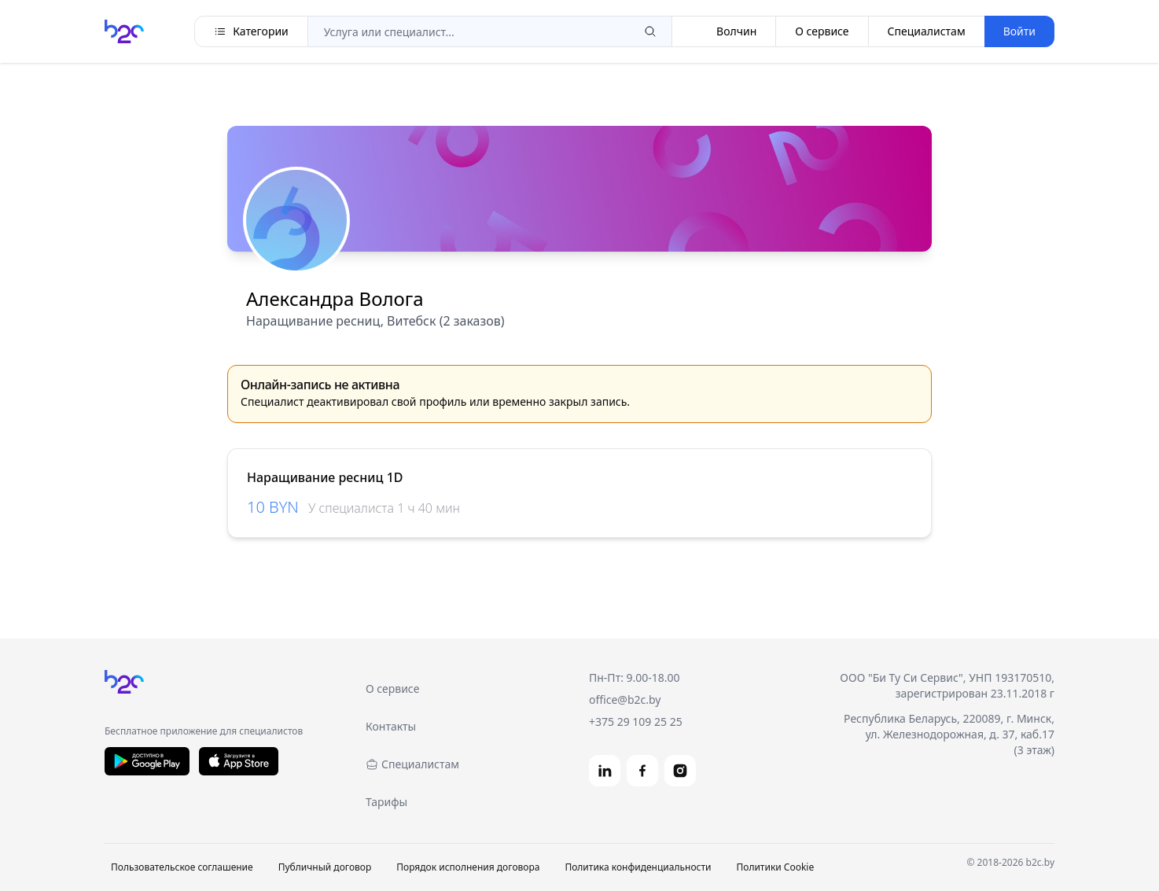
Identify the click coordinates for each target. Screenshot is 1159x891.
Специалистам (927, 31)
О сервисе (821, 31)
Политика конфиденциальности (638, 867)
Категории (251, 31)
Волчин (723, 31)
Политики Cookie (775, 867)
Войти (1019, 31)
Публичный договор (325, 867)
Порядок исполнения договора (467, 867)
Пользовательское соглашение (182, 867)
